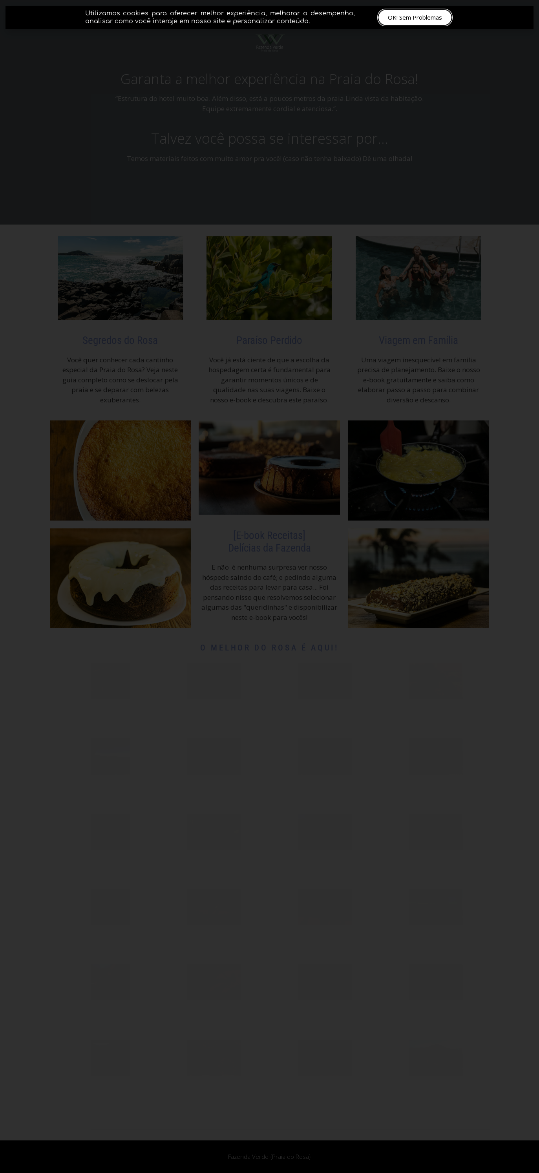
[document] (269, 586)
